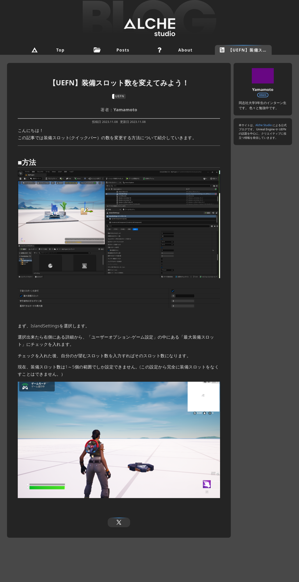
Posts (123, 50)
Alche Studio (264, 125)
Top (60, 50)
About (185, 50)
